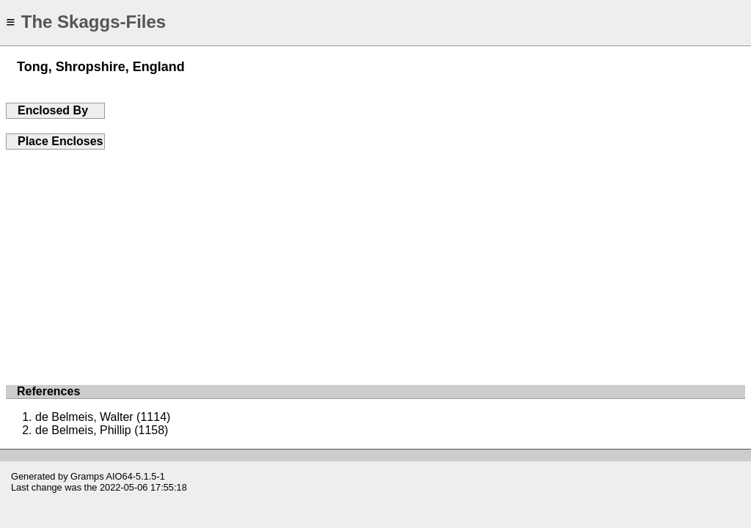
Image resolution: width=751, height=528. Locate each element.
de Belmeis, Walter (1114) (102, 417)
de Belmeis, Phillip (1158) (101, 430)
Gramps (87, 476)
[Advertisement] (375, 259)
